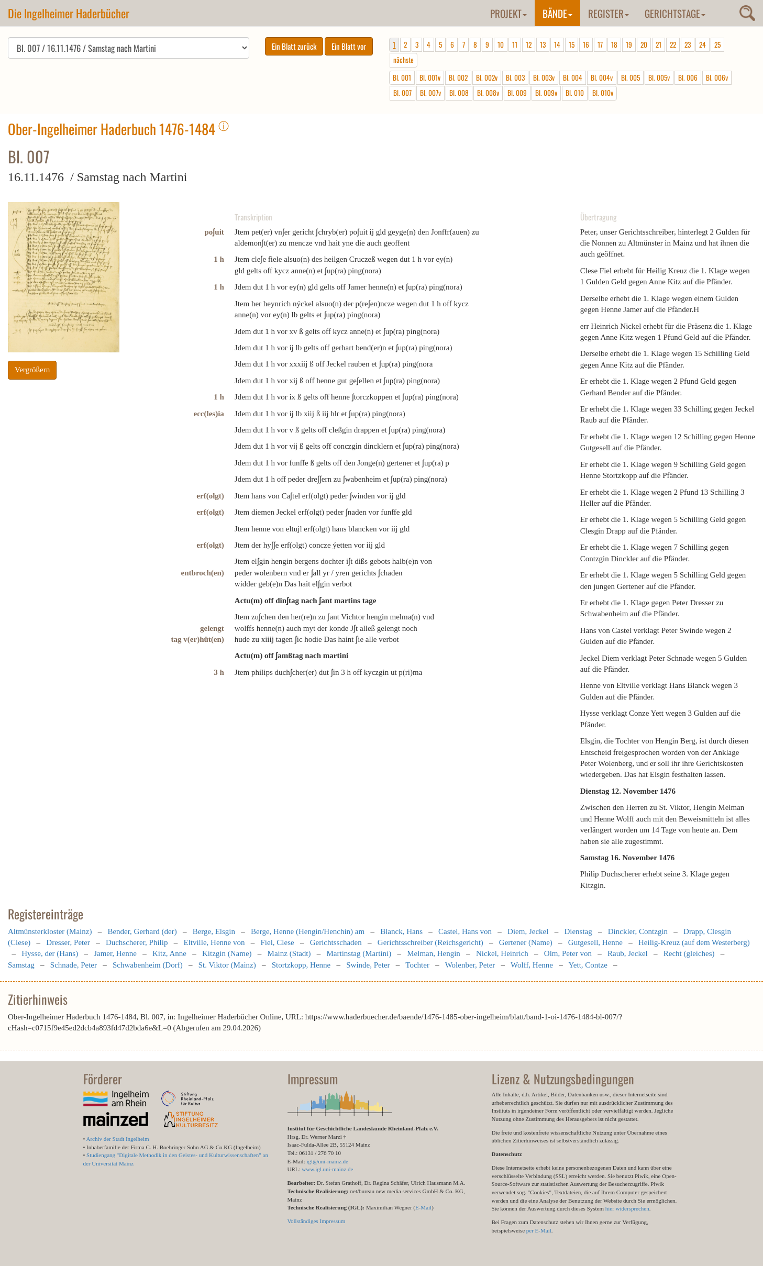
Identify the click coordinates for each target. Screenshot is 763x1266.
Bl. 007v (430, 92)
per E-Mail (538, 1230)
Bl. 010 (575, 92)
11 (514, 44)
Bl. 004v (602, 77)
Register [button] (608, 13)
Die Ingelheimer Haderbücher (68, 13)
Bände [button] (557, 13)
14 (557, 44)
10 (500, 44)
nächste (403, 59)
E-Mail (423, 1207)
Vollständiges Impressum (316, 1221)
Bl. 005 (630, 77)
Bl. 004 (572, 77)
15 (571, 44)
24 (702, 44)
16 (586, 44)
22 (673, 44)
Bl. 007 (402, 92)
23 (687, 44)
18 (614, 44)
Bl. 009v (546, 92)
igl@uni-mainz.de (327, 1161)
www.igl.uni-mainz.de (327, 1169)
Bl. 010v (602, 92)
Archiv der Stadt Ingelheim (117, 1139)
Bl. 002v (486, 77)
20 (643, 44)
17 (600, 44)
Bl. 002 (458, 77)
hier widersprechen (627, 1208)
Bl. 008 (459, 92)
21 (658, 44)
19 (629, 44)
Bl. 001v (429, 77)
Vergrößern (32, 369)
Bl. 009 (517, 92)
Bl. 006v (717, 77)
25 (717, 44)
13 (543, 44)
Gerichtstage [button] (675, 13)
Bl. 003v (544, 77)
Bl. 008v (488, 92)
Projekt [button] (508, 13)
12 (529, 44)
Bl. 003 (515, 77)
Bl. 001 (402, 77)
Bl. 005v (659, 77)
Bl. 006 (688, 77)
